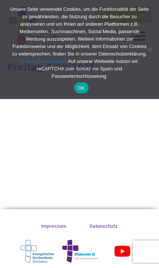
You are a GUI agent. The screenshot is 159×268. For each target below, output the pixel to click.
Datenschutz (104, 226)
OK (81, 88)
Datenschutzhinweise (44, 61)
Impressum (53, 226)
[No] (149, 49)
